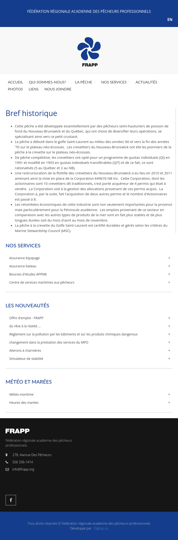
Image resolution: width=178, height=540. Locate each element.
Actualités (146, 82)
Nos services (114, 82)
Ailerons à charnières (25, 350)
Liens (34, 89)
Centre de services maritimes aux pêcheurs (41, 282)
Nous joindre (57, 89)
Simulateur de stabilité (26, 358)
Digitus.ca (101, 528)
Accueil (15, 82)
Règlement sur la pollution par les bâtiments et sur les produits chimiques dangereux (73, 334)
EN (169, 19)
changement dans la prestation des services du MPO (48, 342)
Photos (15, 89)
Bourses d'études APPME (28, 274)
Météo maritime (21, 394)
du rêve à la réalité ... (25, 326)
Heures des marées (23, 402)
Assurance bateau (22, 266)
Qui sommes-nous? (47, 82)
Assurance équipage (24, 258)
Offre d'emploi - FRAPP (26, 318)
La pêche (83, 82)
